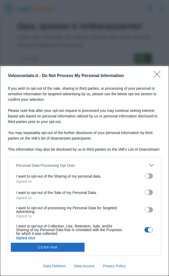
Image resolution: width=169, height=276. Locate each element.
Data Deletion (54, 266)
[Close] (159, 76)
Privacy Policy (114, 266)
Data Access (84, 266)
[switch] (148, 176)
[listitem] (84, 165)
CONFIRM (48, 247)
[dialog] (84, 171)
